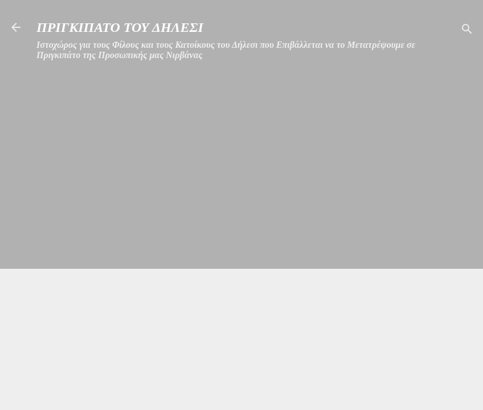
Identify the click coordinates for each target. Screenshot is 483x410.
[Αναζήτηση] (467, 31)
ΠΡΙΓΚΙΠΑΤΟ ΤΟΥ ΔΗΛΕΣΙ (119, 27)
